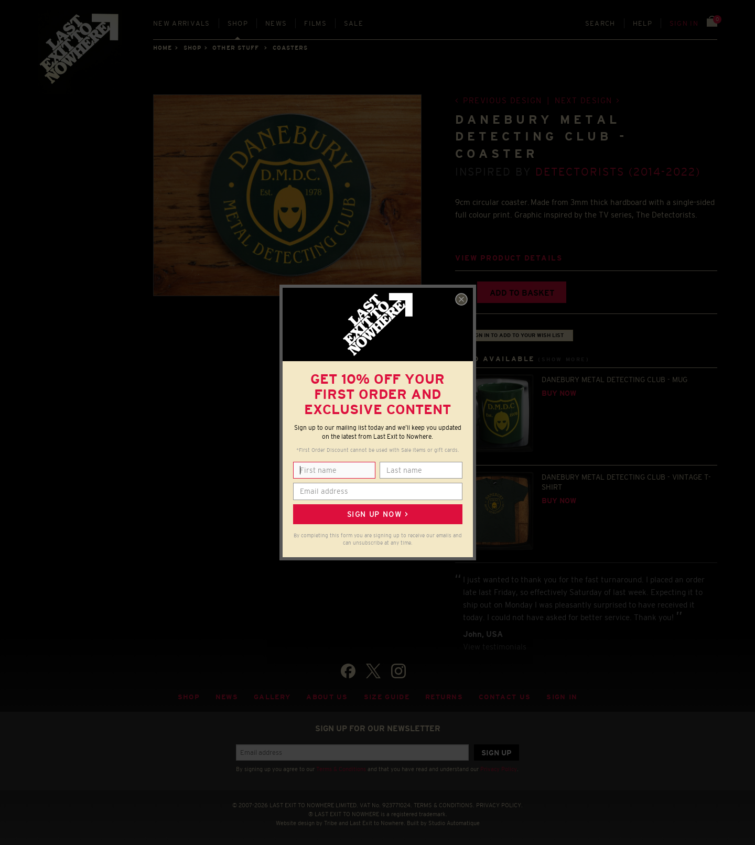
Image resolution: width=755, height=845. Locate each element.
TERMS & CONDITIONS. (444, 805)
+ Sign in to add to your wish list (514, 335)
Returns (444, 697)
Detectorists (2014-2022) (618, 172)
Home (162, 48)
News (276, 23)
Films (315, 23)
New (181, 23)
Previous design (502, 100)
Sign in (684, 23)
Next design (583, 100)
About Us (327, 697)
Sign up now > (377, 514)
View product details (508, 258)
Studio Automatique (454, 823)
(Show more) (563, 359)
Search (600, 23)
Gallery (272, 697)
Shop (238, 23)
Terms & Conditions (341, 769)
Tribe (330, 823)
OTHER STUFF (235, 48)
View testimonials (494, 646)
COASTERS (290, 48)
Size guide (386, 697)
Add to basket (522, 292)
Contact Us (505, 697)
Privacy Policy (498, 769)
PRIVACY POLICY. (499, 805)
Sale (353, 23)
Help (642, 23)
